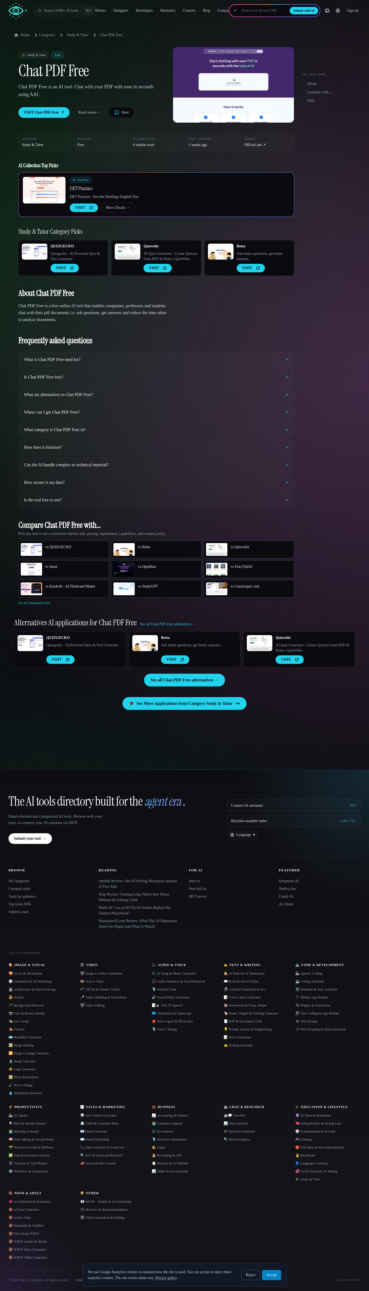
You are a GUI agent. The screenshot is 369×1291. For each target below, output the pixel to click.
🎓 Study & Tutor (307, 1179)
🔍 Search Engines (237, 1139)
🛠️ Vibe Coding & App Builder (317, 1013)
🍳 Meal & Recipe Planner (27, 1123)
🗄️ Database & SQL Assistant (316, 989)
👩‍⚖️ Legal (158, 1147)
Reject (251, 1275)
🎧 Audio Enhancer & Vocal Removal (178, 981)
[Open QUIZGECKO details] (34, 252)
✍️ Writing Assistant (238, 1045)
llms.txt (194, 881)
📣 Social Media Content (98, 1163)
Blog (206, 11)
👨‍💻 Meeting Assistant (24, 1131)
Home (22, 35)
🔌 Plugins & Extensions (312, 1005)
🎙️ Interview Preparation (169, 1139)
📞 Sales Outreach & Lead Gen (102, 1147)
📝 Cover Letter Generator (242, 997)
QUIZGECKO (62, 246)
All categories (19, 881)
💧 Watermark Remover (25, 1093)
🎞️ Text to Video (92, 981)
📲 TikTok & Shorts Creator (100, 989)
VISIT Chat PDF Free (44, 112)
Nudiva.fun (287, 889)
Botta (241, 246)
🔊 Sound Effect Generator (171, 997)
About (312, 84)
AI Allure (286, 904)
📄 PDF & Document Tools (243, 1021)
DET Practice (81, 188)
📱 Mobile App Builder (311, 997)
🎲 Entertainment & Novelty (315, 1131)
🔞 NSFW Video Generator (28, 1257)
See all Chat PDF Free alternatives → (184, 680)
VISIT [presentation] (84, 208)
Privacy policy (166, 1278)
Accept (271, 1275)
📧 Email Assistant (93, 1131)
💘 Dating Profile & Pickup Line (318, 1123)
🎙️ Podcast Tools (164, 989)
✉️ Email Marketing (94, 1139)
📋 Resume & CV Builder (170, 1163)
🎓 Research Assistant (239, 1131)
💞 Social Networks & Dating (316, 1171)
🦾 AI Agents (18, 1115)
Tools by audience (22, 896)
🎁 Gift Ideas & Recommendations (319, 1147)
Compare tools (19, 889)
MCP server (198, 896)
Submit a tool (18, 912)
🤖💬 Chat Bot (234, 1115)
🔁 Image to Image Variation (29, 1053)
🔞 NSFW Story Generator (27, 1249)
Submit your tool (30, 838)
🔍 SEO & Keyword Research (101, 1155)
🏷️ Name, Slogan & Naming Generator (251, 1013)
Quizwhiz (151, 246)
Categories (44, 35)
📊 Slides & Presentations (170, 1171)
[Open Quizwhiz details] (127, 252)
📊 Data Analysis (236, 1123)
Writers (100, 11)
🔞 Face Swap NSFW (24, 1233)
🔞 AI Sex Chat (20, 1217)
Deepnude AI (289, 881)
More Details (118, 207)
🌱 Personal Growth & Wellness (31, 1147)
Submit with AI (303, 11)
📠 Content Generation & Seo (245, 989)
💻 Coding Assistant (309, 981)
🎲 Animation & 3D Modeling (30, 981)
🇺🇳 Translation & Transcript (171, 1013)
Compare (224, 11)
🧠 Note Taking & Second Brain (31, 1139)
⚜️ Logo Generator (22, 1069)
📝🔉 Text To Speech (167, 1005)
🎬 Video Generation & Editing (102, 1217)
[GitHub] (327, 10)
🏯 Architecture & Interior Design (32, 989)
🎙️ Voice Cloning (164, 1029)
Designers (120, 11)
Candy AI (286, 896)
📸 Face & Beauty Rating (26, 1013)
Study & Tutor (77, 35)
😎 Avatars (16, 997)
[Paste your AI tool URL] (263, 10)
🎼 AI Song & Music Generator (174, 973)
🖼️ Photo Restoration (24, 1077)
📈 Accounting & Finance (170, 1115)
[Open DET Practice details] (44, 190)
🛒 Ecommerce (162, 1131)
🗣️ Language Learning (311, 1163)
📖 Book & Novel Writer (241, 981)
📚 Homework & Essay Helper (245, 1005)
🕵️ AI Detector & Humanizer (244, 973)
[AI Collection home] (18, 11)
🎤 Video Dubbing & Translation (103, 997)
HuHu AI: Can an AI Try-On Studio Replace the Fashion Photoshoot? (135, 910)
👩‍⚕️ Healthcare (305, 1155)
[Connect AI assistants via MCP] (293, 805)
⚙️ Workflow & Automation (28, 1171)
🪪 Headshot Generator (25, 1037)
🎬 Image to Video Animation (101, 973)
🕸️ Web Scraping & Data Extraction (320, 1029)
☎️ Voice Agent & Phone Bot (172, 1021)
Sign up (352, 11)
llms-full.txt (198, 889)
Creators (189, 11)
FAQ (310, 101)
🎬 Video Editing (92, 1005)
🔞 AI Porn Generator (24, 1209)
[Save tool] (121, 112)
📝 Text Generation (237, 1037)
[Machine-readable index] (293, 821)
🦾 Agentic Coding (308, 973)
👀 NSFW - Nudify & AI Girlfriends (106, 1201)
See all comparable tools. (34, 603)
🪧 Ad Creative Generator (98, 1115)
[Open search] (65, 10)
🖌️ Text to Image (21, 1085)
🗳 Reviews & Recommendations (104, 1209)
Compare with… (319, 92)
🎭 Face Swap (19, 1021)
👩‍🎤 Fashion (16, 1029)
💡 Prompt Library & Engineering (248, 1029)
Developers (144, 11)
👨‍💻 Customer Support (167, 1123)
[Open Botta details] (220, 252)
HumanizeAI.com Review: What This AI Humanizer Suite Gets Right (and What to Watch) (138, 923)
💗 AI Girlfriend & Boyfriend (29, 1201)
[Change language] (338, 10)
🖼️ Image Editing (21, 1045)
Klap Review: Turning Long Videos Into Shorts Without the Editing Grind (134, 897)
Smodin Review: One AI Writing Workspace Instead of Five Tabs (138, 884)
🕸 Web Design (306, 1021)
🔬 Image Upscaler (22, 1061)
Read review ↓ (89, 112)
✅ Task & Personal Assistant (29, 1155)
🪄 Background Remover (26, 1005)
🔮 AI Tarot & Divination (313, 1115)
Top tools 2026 (20, 904)
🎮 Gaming (303, 1139)
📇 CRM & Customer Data (99, 1123)
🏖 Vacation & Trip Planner (28, 1163)
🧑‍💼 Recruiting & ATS (167, 1155)
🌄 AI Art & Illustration (25, 973)
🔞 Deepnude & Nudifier (26, 1225)
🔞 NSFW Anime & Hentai (28, 1241)
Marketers (167, 11)
